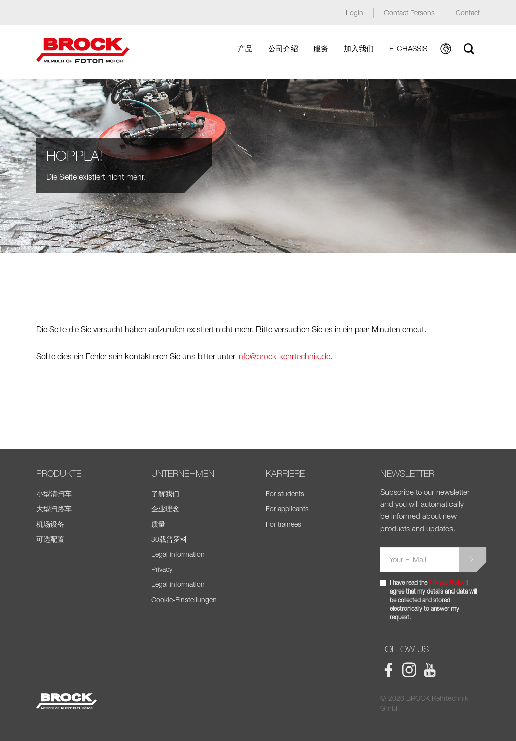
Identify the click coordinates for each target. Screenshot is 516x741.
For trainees (283, 524)
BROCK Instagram (409, 670)
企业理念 (165, 508)
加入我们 (359, 48)
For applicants (287, 508)
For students (285, 493)
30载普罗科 (169, 539)
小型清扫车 (54, 493)
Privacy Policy (447, 582)
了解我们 (165, 493)
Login (354, 12)
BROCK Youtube (430, 670)
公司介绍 (283, 48)
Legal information (178, 554)
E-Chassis (408, 48)
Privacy (161, 569)
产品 (245, 48)
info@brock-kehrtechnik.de (283, 356)
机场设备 (50, 524)
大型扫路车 (54, 508)
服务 (321, 48)
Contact (468, 12)
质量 (158, 524)
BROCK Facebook (388, 670)
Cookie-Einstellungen (184, 599)
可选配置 (50, 539)
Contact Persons (409, 12)
